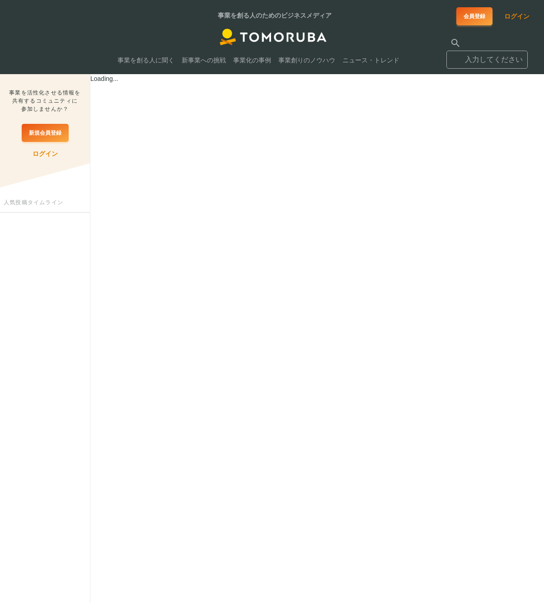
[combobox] (487, 55)
